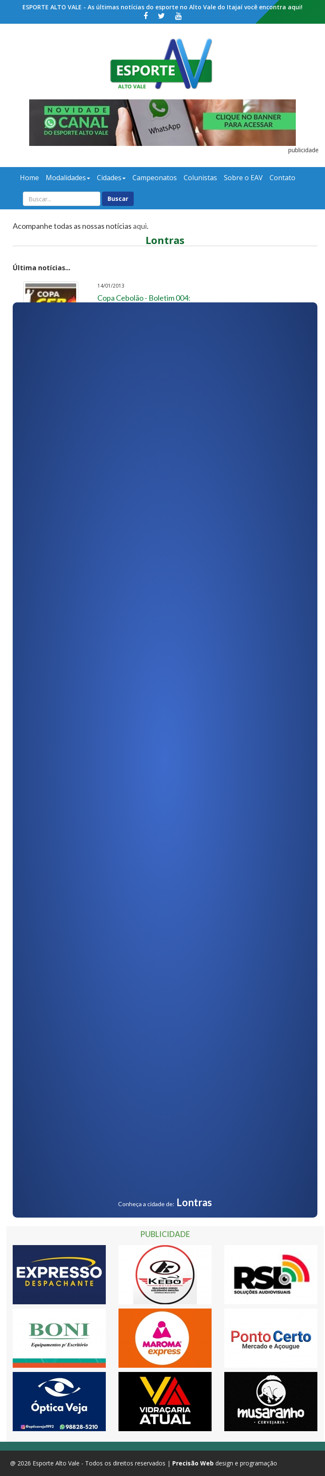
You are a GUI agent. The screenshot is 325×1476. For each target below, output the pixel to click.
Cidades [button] (111, 177)
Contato (282, 177)
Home (29, 177)
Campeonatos (154, 177)
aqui (140, 225)
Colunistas (200, 177)
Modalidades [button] (68, 177)
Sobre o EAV (243, 177)
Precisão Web (193, 1463)
